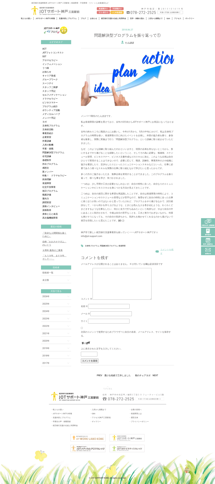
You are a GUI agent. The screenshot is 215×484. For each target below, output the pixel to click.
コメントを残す (166, 251)
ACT (44, 48)
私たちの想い (26, 18)
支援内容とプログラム (68, 18)
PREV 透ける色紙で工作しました (114, 375)
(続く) (121, 220)
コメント (86, 299)
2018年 (45, 355)
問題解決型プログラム (53, 152)
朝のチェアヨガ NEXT (146, 375)
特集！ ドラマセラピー (54, 175)
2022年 (45, 326)
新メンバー (47, 171)
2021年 (45, 333)
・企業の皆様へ (135, 410)
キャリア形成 (49, 75)
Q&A (168, 18)
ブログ (83, 18)
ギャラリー (189, 18)
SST (44, 56)
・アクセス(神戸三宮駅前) (100, 418)
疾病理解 (46, 179)
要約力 (45, 198)
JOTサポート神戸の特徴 (45, 18)
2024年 (45, 311)
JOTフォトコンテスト (53, 52)
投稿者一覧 (47, 272)
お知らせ (93, 18)
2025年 (45, 303)
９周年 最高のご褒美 (52, 250)
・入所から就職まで (98, 410)
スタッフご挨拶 (50, 87)
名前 (84, 306)
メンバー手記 (49, 118)
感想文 (45, 168)
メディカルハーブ (51, 114)
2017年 (45, 363)
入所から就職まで (155, 18)
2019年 (45, 348)
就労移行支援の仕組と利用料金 (113, 18)
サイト (84, 321)
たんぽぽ (129, 42)
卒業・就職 (47, 148)
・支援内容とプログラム (61, 418)
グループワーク (50, 79)
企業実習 (46, 137)
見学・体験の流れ (137, 18)
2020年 (45, 341)
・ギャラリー (95, 421)
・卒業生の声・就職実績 (61, 421)
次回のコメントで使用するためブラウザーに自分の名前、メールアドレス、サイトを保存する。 (126, 334)
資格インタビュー (51, 206)
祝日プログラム (50, 191)
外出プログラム (50, 164)
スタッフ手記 (49, 91)
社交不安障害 (49, 187)
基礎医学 (46, 160)
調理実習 (46, 202)
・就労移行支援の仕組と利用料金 (64, 425)
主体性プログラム (51, 125)
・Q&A (92, 414)
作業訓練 (46, 141)
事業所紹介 (47, 133)
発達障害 (46, 183)
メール (85, 313)
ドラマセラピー (50, 98)
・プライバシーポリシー (139, 421)
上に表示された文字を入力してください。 (102, 348)
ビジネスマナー (50, 102)
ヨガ (44, 121)
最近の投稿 (56, 226)
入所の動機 (47, 144)
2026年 (45, 296)
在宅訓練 (46, 156)
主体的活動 (47, 129)
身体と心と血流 (50, 214)
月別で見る (56, 291)
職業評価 (46, 194)
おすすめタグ (56, 42)
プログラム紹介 (50, 106)
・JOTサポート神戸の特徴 (61, 414)
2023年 (45, 318)
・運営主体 (133, 418)
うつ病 (45, 68)
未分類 (45, 280)
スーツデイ (47, 83)
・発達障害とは (135, 414)
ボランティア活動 (51, 110)
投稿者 (56, 267)
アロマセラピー (50, 60)
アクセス (177, 18)
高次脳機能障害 (50, 217)
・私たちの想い (57, 410)
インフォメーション (52, 64)
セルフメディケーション (54, 95)
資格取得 (46, 210)
